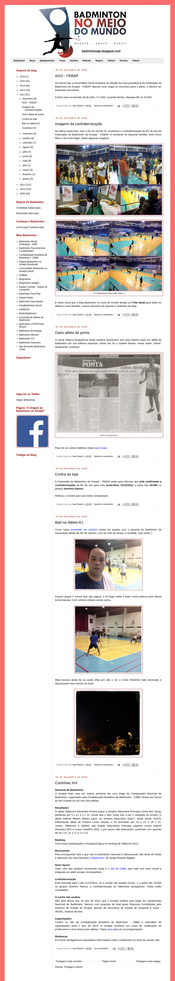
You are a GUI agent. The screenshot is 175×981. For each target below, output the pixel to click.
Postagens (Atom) (73, 967)
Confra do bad (66, 474)
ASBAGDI (24, 309)
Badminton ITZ (26, 338)
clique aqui (34, 207)
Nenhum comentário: (104, 106)
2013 (23, 90)
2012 (23, 94)
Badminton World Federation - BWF (28, 243)
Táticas (111, 60)
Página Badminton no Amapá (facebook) (30, 263)
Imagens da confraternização (78, 124)
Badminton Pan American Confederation (32, 249)
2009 (23, 193)
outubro (27, 138)
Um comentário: (101, 948)
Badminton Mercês (29, 334)
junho (26, 156)
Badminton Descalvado (31, 301)
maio (25, 160)
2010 (23, 189)
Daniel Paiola (26, 297)
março (26, 170)
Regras (99, 60)
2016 (23, 76)
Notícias (87, 60)
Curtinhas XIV (66, 783)
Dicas (32, 60)
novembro (28, 133)
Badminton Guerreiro (30, 342)
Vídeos (135, 60)
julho (25, 151)
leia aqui (33, 213)
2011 (23, 184)
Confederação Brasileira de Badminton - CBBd (33, 256)
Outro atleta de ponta (72, 333)
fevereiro (27, 174)
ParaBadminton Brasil (30, 305)
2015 (23, 81)
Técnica (123, 60)
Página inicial (109, 961)
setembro (28, 142)
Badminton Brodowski (30, 330)
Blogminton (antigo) (29, 283)
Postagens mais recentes (69, 961)
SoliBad (23, 275)
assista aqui (37, 227)
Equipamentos (47, 60)
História (74, 60)
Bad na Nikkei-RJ (69, 522)
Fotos (62, 60)
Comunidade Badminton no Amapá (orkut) (33, 269)
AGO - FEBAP (66, 76)
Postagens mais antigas (148, 961)
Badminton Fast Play (30, 293)
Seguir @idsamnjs (25, 400)
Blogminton (25, 279)
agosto (26, 147)
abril (25, 165)
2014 (23, 85)
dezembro (28, 98)
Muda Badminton (28, 313)
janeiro (26, 178)
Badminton (19, 60)
